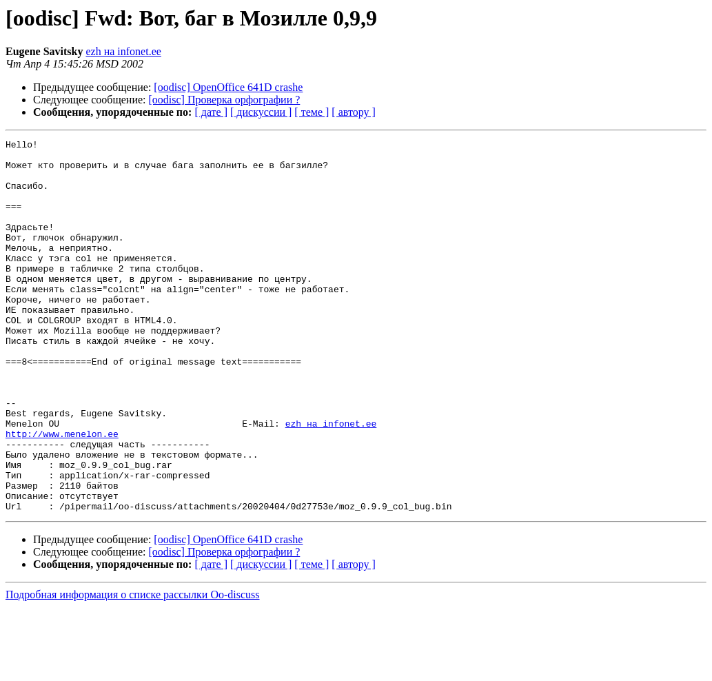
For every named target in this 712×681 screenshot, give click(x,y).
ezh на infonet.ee (123, 51)
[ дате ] (210, 112)
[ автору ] (353, 112)
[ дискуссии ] (261, 112)
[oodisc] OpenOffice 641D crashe (228, 87)
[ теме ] (311, 112)
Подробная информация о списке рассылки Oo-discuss (133, 669)
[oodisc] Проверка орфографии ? (225, 99)
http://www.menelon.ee (62, 493)
